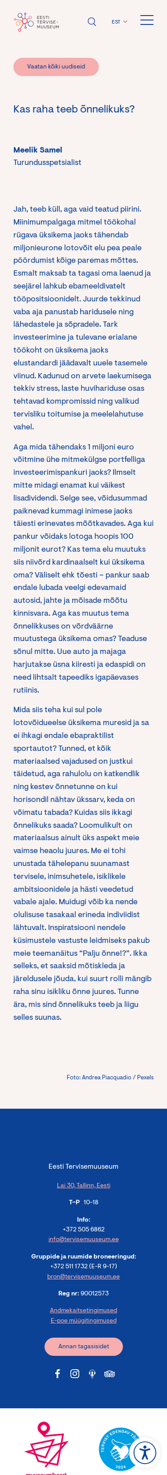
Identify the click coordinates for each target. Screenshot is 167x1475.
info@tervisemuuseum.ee (84, 1240)
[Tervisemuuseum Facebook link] (57, 1373)
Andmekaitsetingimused (83, 1311)
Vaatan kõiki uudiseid (56, 67)
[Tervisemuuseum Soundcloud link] (92, 1373)
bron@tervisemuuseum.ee (83, 1277)
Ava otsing (91, 21)
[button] (118, 22)
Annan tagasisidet (83, 1347)
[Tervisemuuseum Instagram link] (74, 1373)
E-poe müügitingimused (84, 1321)
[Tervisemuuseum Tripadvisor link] (109, 1373)
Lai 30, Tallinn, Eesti (83, 1186)
